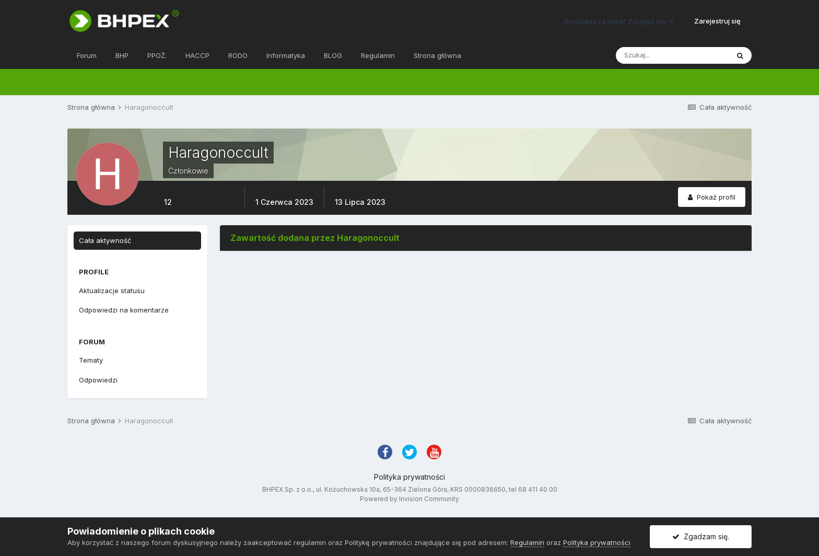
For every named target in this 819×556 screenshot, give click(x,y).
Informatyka (285, 55)
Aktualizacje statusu (112, 290)
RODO (238, 55)
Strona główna (437, 55)
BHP (121, 55)
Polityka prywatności (409, 476)
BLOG (333, 55)
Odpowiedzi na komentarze (124, 310)
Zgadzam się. (700, 536)
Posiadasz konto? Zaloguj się (619, 21)
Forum (87, 55)
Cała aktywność (105, 240)
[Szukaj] (672, 55)
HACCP (197, 55)
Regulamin (378, 55)
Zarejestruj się (717, 21)
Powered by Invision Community (409, 499)
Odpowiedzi (98, 380)
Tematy (91, 360)
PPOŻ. (157, 55)
